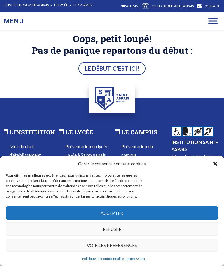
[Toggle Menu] (213, 21)
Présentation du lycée (86, 146)
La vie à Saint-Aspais (85, 155)
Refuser (112, 229)
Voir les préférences (112, 245)
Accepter (112, 213)
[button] (215, 164)
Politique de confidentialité (103, 258)
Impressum (136, 258)
